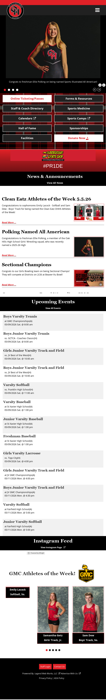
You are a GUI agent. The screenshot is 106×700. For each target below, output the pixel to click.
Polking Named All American (39, 229)
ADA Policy (59, 678)
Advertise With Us (70, 674)
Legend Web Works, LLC (47, 674)
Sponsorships (78, 126)
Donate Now (79, 136)
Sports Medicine (79, 107)
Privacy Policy (45, 678)
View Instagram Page (53, 547)
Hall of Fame (27, 126)
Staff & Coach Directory (27, 107)
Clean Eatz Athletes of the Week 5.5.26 (51, 196)
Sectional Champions (29, 261)
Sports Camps (78, 117)
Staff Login (45, 667)
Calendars (27, 117)
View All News (55, 180)
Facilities (27, 135)
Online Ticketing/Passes (27, 98)
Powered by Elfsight (54, 553)
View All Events (53, 305)
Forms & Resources (79, 98)
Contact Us (59, 667)
